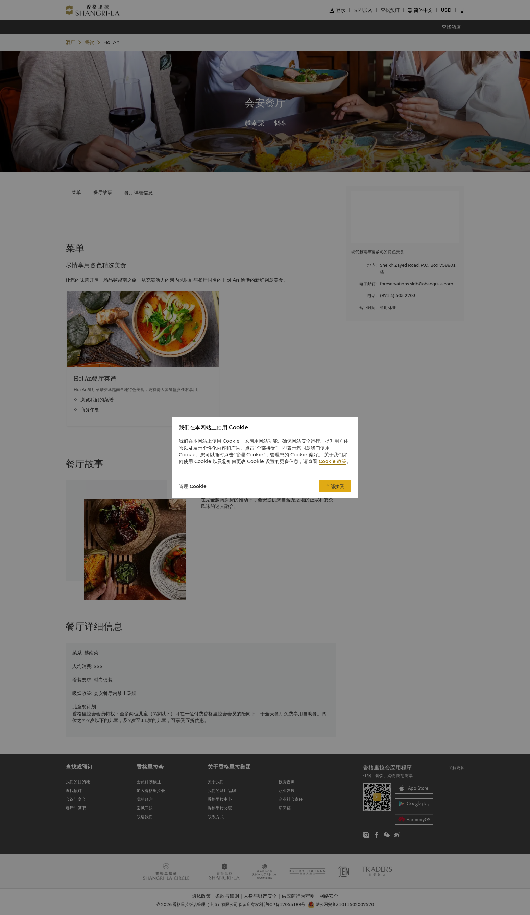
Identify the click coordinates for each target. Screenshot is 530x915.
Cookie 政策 (332, 461)
